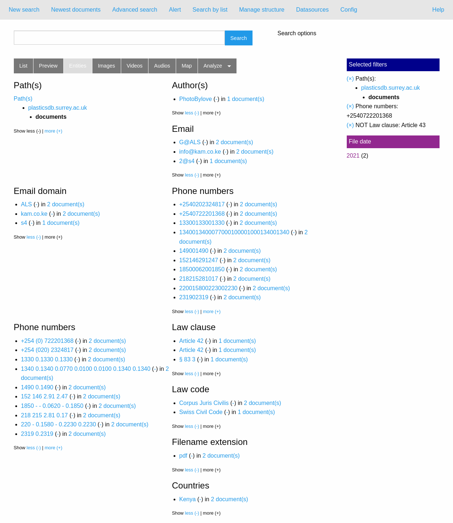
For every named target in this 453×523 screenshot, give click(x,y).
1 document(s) (245, 99)
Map (187, 66)
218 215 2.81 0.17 (44, 415)
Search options (297, 33)
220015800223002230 (208, 288)
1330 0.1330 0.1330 (47, 359)
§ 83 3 (187, 359)
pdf (183, 456)
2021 (353, 156)
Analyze (212, 66)
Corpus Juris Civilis (204, 403)
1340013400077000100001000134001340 (234, 232)
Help (438, 10)
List (23, 66)
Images (106, 66)
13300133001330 (202, 223)
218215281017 (198, 279)
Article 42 (191, 341)
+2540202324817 (202, 204)
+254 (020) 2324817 (47, 350)
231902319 (193, 297)
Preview (48, 66)
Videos (135, 66)
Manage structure (262, 10)
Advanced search (135, 10)
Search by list (209, 10)
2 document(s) (234, 142)
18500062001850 (202, 269)
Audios (162, 66)
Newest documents (75, 10)
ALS (26, 204)
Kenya (187, 499)
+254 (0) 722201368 (47, 341)
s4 (24, 223)
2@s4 (187, 161)
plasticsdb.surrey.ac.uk (57, 108)
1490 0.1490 (37, 387)
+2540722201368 (202, 214)
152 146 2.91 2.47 (44, 396)
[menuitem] (24, 10)
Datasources (312, 10)
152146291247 (198, 260)
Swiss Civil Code (201, 412)
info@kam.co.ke (200, 152)
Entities (77, 66)
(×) (350, 79)
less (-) (192, 112)
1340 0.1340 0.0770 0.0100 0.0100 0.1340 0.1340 (86, 369)
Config (348, 10)
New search (24, 10)
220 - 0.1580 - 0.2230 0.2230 (58, 424)
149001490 (193, 251)
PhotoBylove (195, 99)
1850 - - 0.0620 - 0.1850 (52, 406)
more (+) (54, 131)
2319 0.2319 (37, 434)
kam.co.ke (34, 214)
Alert (175, 10)
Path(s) (23, 99)
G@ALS (190, 142)
